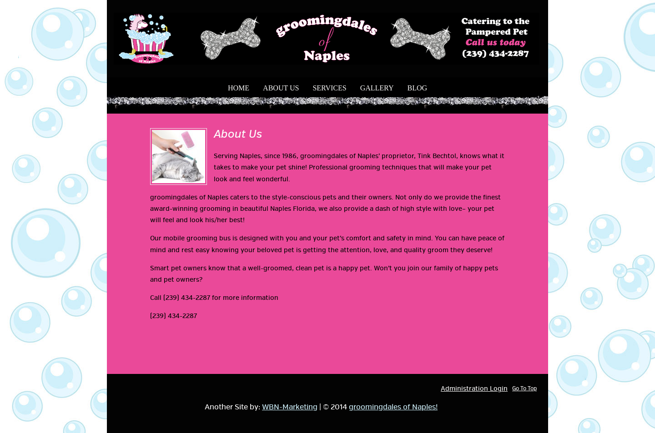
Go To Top (524, 388)
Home (238, 88)
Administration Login (474, 389)
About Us (281, 88)
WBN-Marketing (289, 407)
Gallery (377, 88)
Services (329, 88)
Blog (417, 88)
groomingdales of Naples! (393, 407)
